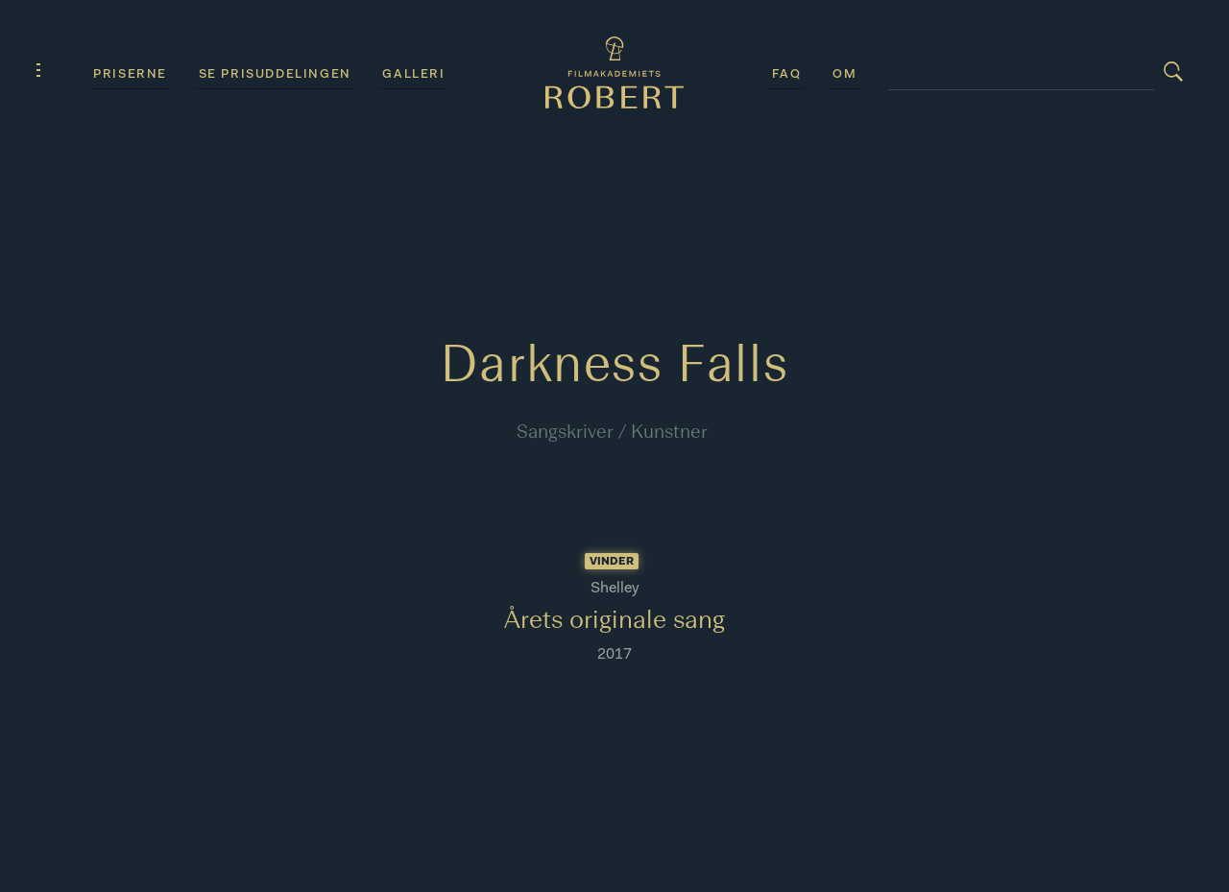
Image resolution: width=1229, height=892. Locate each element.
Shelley (614, 588)
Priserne (130, 74)
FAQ (787, 74)
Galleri (413, 74)
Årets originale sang (614, 622)
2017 (614, 655)
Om (844, 74)
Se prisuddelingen (275, 74)
